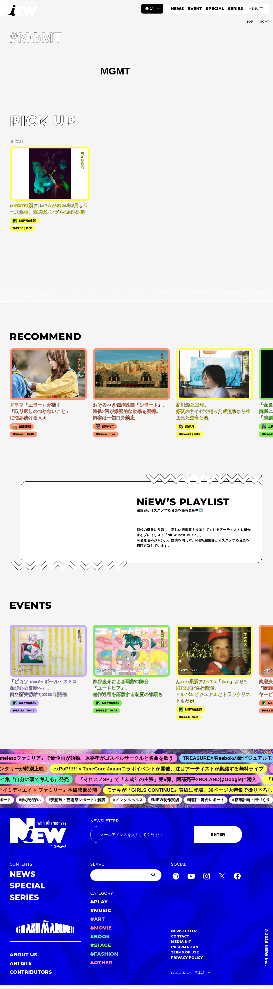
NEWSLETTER (104, 821)
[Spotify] (176, 877)
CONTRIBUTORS (31, 972)
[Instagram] (206, 877)
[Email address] (142, 834)
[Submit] (154, 875)
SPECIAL (215, 8)
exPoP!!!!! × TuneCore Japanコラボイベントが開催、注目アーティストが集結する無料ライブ (162, 768)
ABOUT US (23, 955)
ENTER (218, 834)
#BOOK (100, 936)
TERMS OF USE (185, 952)
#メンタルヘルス (130, 800)
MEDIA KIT (181, 941)
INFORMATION (184, 947)
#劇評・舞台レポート (208, 800)
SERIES (235, 8)
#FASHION (104, 954)
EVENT (195, 8)
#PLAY (99, 902)
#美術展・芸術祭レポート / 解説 (79, 800)
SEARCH (98, 864)
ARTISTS (21, 963)
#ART (97, 919)
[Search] (125, 875)
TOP (250, 21)
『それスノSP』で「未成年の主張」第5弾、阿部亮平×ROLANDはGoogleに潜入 (170, 779)
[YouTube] (191, 877)
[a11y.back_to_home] (19, 10)
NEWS (177, 8)
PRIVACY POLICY (187, 957)
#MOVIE (101, 928)
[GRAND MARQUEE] (45, 927)
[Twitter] (222, 877)
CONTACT (180, 936)
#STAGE (100, 945)
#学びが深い (32, 800)
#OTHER (101, 963)
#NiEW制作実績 (167, 800)
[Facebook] (237, 877)
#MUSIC (100, 910)
